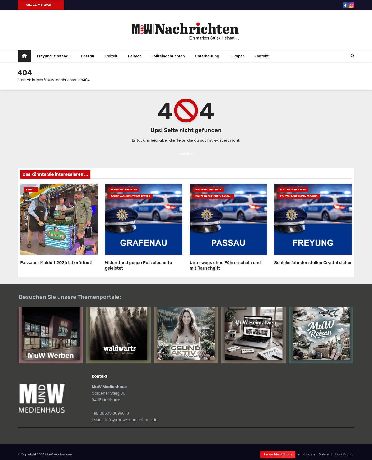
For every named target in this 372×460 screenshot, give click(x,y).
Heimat (134, 56)
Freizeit (111, 56)
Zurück (186, 154)
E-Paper (237, 56)
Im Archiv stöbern (278, 454)
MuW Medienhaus (59, 454)
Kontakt (262, 56)
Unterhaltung (207, 56)
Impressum (306, 454)
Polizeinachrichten (168, 56)
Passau (87, 56)
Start (22, 79)
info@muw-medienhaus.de (131, 420)
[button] (352, 56)
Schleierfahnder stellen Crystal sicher (313, 262)
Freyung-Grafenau (54, 56)
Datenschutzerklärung (336, 454)
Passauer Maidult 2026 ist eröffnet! (56, 262)
